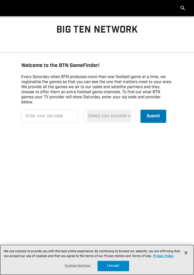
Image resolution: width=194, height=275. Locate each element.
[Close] (185, 252)
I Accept (113, 265)
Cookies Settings (77, 265)
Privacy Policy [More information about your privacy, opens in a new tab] (163, 256)
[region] (97, 260)
